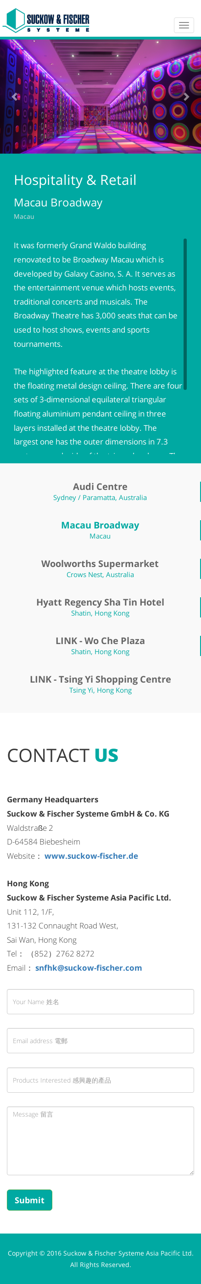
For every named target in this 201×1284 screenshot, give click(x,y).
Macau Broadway (100, 525)
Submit (30, 1200)
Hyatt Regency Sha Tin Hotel (100, 602)
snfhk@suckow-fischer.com (88, 967)
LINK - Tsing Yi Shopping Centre (100, 679)
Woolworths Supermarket (100, 563)
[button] (15, 96)
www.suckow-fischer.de (91, 855)
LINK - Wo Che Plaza (100, 640)
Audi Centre (100, 486)
